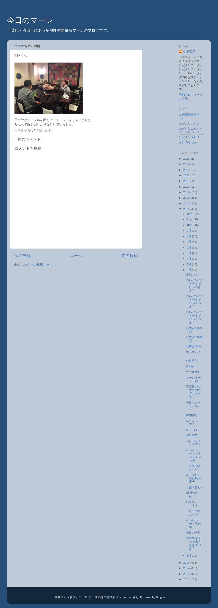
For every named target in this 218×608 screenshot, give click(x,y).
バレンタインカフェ (193, 442)
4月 (189, 258)
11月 (190, 219)
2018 (186, 197)
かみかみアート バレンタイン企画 (194, 455)
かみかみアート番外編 (193, 523)
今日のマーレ (30, 20)
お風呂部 (192, 361)
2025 (186, 158)
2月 (189, 269)
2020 (186, 186)
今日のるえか (188, 142)
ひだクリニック (189, 123)
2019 (186, 192)
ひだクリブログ (189, 137)
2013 (186, 573)
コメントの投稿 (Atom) (37, 264)
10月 (190, 225)
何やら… (192, 366)
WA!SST (191, 435)
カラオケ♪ (192, 372)
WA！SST (192, 429)
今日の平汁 (193, 532)
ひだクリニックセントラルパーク (191, 130)
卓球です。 (193, 274)
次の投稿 (22, 255)
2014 (186, 568)
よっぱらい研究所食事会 (193, 478)
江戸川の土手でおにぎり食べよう (193, 392)
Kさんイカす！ (193, 422)
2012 (186, 579)
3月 (189, 264)
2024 (186, 164)
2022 (186, 175)
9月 (189, 230)
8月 (189, 236)
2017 (186, 203)
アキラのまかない (193, 467)
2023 (186, 169)
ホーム (76, 255)
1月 (189, 555)
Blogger (161, 597)
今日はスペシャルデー (193, 406)
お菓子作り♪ (194, 487)
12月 (190, 214)
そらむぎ (189, 51)
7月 (189, 241)
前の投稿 (130, 255)
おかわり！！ (192, 503)
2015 (186, 562)
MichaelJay (124, 597)
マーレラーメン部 (193, 379)
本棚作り (192, 415)
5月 (189, 253)
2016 (186, 209)
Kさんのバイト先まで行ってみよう (194, 285)
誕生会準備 (193, 346)
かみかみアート (193, 353)
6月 (189, 247)
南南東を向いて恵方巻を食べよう (193, 543)
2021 (186, 181)
